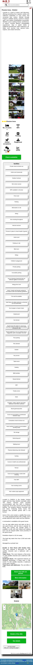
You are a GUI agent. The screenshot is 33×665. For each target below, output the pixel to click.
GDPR (17, 663)
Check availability (11, 157)
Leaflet (20, 628)
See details (16, 641)
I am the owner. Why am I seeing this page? (11, 647)
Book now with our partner (20, 572)
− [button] (4, 608)
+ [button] (4, 606)
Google (24, 660)
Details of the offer (16, 634)
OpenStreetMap (27, 628)
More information (20, 578)
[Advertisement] (16, 47)
